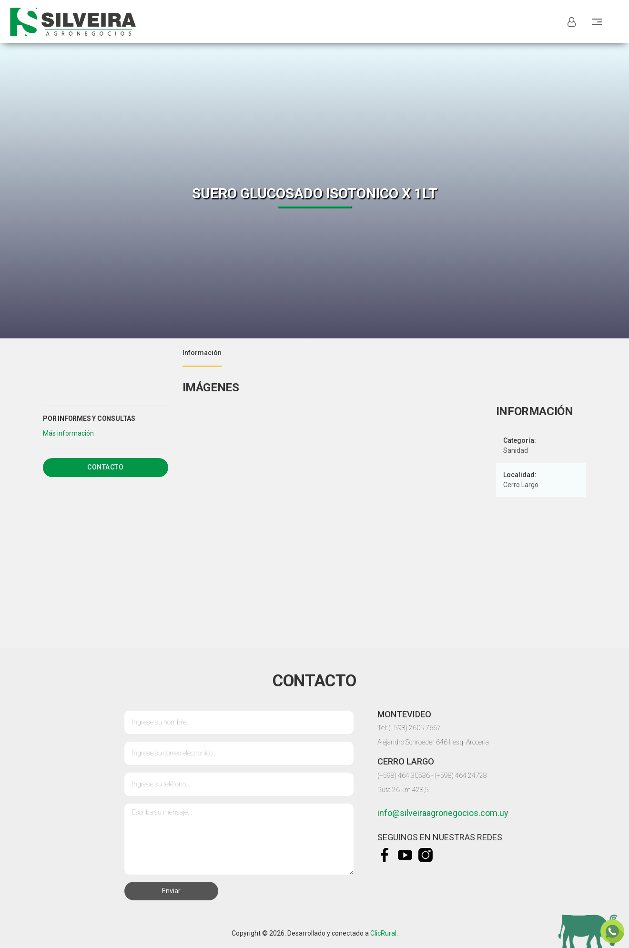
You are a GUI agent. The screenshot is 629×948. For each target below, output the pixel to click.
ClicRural (383, 933)
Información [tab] (202, 353)
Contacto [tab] (105, 467)
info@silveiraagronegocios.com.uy (442, 813)
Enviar (171, 891)
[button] (68, 433)
